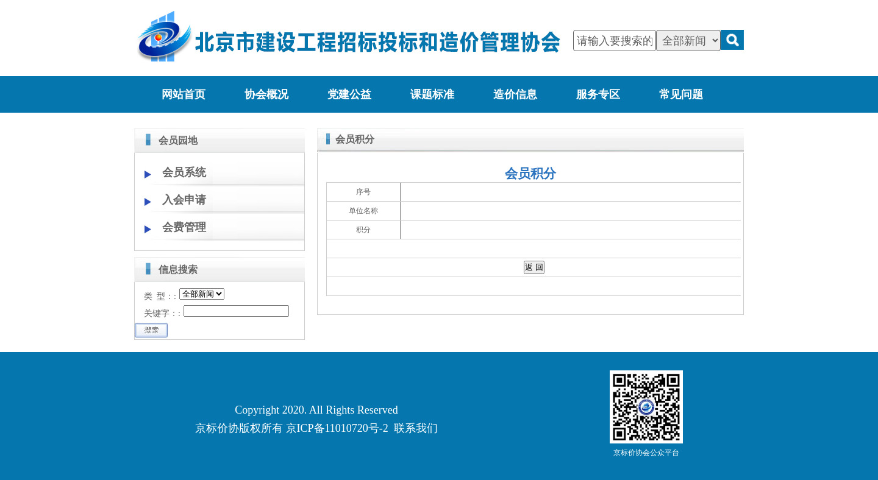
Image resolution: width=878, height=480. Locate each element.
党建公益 (349, 94)
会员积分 (354, 139)
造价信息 (515, 94)
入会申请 (184, 200)
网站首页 (183, 94)
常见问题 (681, 94)
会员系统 (184, 172)
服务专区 (598, 94)
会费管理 (184, 227)
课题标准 (432, 94)
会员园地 (178, 140)
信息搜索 (178, 269)
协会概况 (266, 94)
